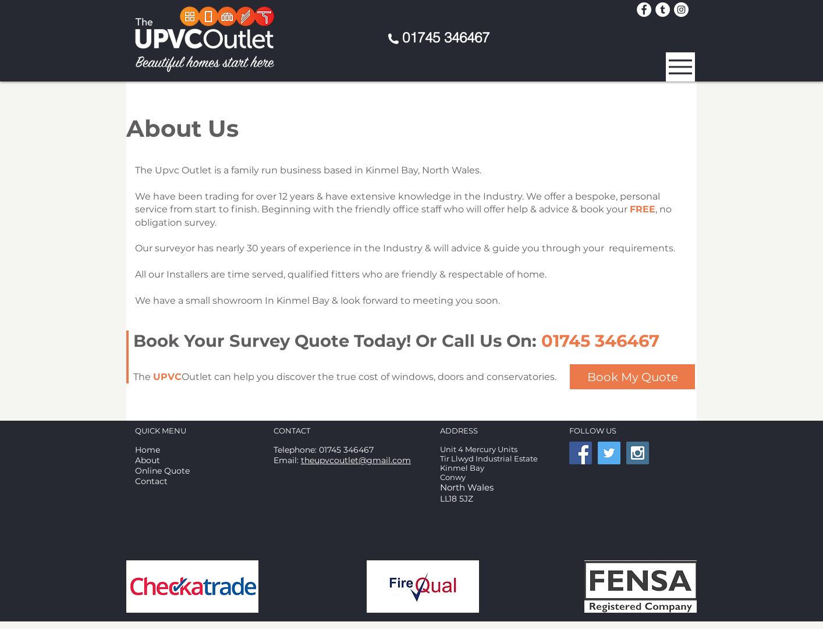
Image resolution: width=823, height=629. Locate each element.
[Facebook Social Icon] (580, 453)
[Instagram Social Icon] (637, 453)
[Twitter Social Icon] (609, 453)
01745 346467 (445, 37)
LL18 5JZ (456, 498)
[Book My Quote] (632, 376)
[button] (680, 66)
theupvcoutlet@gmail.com (356, 460)
